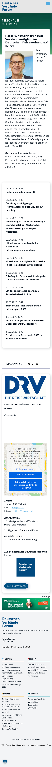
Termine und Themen (36, 673)
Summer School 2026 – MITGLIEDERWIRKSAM (11, 705)
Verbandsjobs (33, 702)
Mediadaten (16, 647)
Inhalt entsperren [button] (25, 474)
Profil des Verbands (16, 585)
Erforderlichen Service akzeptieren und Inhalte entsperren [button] (25, 485)
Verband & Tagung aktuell (38, 670)
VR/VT (27, 647)
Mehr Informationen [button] (25, 469)
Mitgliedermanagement (11, 667)
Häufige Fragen (8, 726)
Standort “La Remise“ (10, 729)
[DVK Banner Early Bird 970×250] (26, 599)
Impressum (21, 745)
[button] (5, 762)
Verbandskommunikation (11, 682)
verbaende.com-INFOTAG (12, 715)
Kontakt (5, 647)
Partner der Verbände (36, 699)
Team (49, 745)
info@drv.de (18, 507)
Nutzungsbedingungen (36, 745)
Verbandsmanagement (11, 670)
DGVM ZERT (32, 708)
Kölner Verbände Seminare (12, 723)
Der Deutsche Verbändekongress (9, 719)
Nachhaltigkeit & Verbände (12, 673)
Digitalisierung (7, 679)
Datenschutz (11, 745)
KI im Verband (7, 664)
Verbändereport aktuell (37, 667)
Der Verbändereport (36, 664)
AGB (2, 745)
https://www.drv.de (24, 511)
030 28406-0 (19, 504)
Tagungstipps (33, 705)
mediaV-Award (33, 676)
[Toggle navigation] (48, 3)
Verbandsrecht (7, 676)
